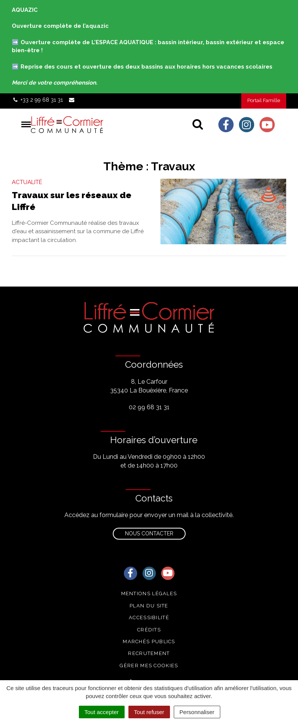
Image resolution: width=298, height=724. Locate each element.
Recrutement (149, 653)
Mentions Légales (149, 593)
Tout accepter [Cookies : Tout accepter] (102, 712)
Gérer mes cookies (149, 665)
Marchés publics (149, 641)
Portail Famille (263, 100)
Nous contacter (149, 533)
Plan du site (149, 606)
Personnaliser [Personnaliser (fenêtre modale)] (197, 712)
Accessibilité (149, 617)
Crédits (149, 630)
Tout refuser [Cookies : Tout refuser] (149, 712)
